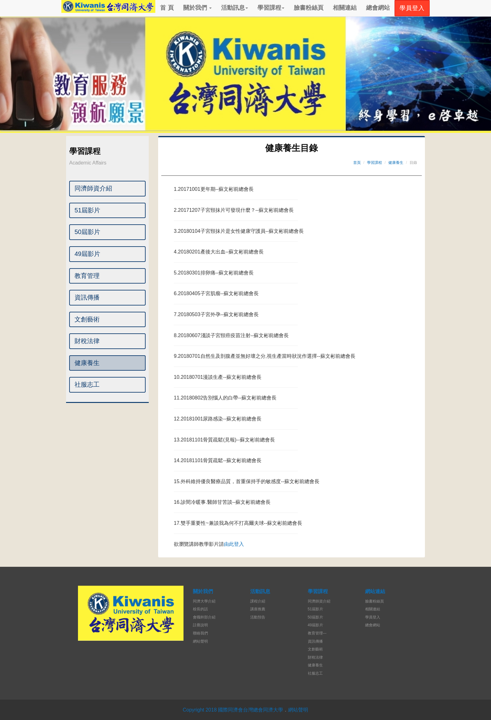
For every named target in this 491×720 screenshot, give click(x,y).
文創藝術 (87, 319)
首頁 (357, 162)
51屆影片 (87, 210)
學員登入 (372, 617)
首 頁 (166, 7)
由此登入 (234, 544)
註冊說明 (200, 625)
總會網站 (378, 7)
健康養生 (87, 362)
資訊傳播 (87, 297)
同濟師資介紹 (93, 188)
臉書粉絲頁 (308, 7)
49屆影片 (87, 253)
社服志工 (87, 384)
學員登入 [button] (412, 8)
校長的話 (200, 609)
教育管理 (87, 275)
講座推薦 (257, 609)
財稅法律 (87, 340)
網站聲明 (200, 641)
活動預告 (257, 617)
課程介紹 (257, 601)
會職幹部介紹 (204, 617)
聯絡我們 (200, 633)
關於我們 (197, 7)
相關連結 (345, 7)
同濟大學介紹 (204, 601)
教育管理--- (317, 633)
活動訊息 (234, 7)
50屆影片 (87, 231)
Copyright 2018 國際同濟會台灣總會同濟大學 (233, 709)
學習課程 (270, 7)
